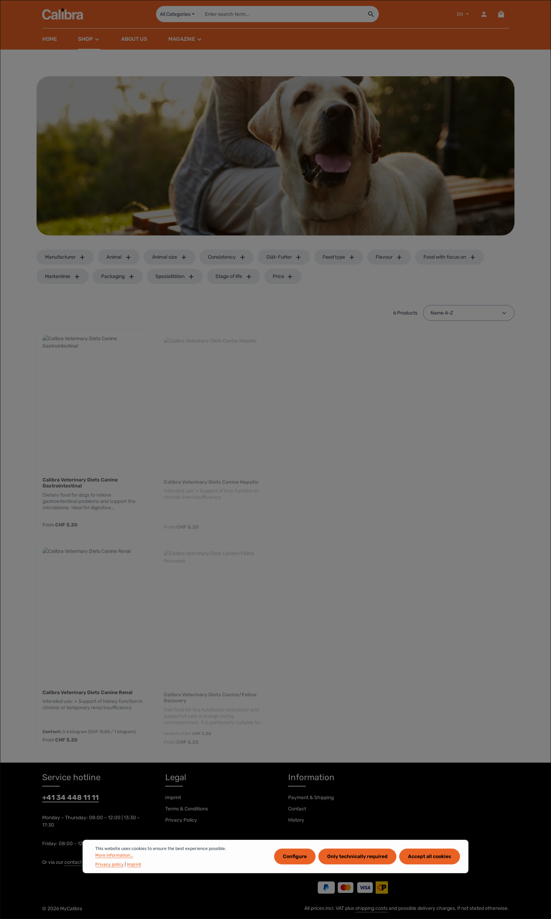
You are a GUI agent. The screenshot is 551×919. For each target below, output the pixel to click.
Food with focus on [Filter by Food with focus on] (449, 257)
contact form (78, 862)
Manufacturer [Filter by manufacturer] (65, 257)
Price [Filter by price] (283, 276)
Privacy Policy (181, 820)
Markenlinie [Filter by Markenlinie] (62, 276)
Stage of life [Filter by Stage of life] (233, 276)
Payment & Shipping (311, 798)
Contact (297, 809)
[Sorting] (468, 313)
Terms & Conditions (186, 809)
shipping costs (371, 908)
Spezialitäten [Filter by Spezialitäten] (174, 276)
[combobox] (280, 14)
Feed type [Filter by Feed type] (339, 257)
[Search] (371, 14)
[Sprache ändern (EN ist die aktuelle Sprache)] (462, 14)
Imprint (173, 798)
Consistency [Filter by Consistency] (227, 257)
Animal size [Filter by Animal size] (169, 257)
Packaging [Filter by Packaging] (118, 276)
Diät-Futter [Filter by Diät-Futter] (284, 257)
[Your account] (484, 14)
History (296, 820)
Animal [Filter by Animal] (118, 257)
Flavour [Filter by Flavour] (389, 257)
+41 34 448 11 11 (70, 797)
